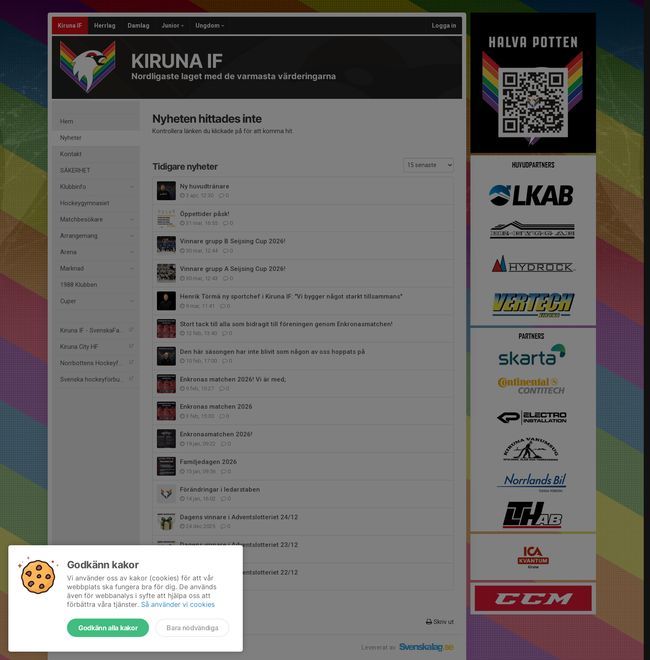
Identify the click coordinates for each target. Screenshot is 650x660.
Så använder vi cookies (178, 604)
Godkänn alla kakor (108, 628)
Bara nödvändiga (192, 628)
